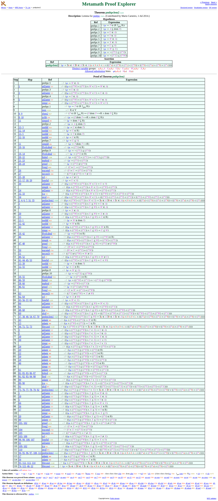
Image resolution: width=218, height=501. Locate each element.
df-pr (107, 486)
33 (23, 193)
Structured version (186, 7)
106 (25, 436)
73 (31, 326)
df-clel (160, 483)
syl (43, 177)
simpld (45, 144)
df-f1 (85, 488)
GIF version (213, 7)
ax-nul (166, 477)
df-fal (87, 483)
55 (23, 267)
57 (27, 300)
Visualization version (201, 7)
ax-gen (63, 477)
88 (34, 376)
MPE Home (19, 7)
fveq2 (45, 167)
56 (23, 300)
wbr (119, 473)
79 (34, 389)
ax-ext (147, 477)
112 (24, 463)
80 (20, 383)
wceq (58, 473)
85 (23, 373)
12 (20, 130)
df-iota (50, 488)
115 (24, 466)
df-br (134, 486)
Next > (214, 2)
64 (23, 296)
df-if (81, 486)
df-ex (96, 483)
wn (17, 473)
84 (31, 376)
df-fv (111, 488)
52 (23, 257)
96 (27, 453)
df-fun (60, 488)
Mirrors (3, 7)
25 (20, 177)
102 (25, 423)
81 (20, 376)
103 (20, 436)
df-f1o (102, 488)
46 (20, 237)
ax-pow (177, 477)
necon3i (46, 173)
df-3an (69, 483)
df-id (163, 486)
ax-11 (129, 477)
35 (33, 200)
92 (38, 389)
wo (39, 473)
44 (23, 260)
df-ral (197, 483)
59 (23, 280)
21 (20, 160)
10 (22, 117)
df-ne (179, 483)
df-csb (28, 486)
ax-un (195, 477)
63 (20, 293)
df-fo (93, 488)
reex (44, 110)
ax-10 (120, 477)
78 (31, 389)
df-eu (131, 483)
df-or (52, 483)
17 (23, 180)
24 (23, 164)
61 (23, 286)
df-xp (188, 486)
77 (27, 389)
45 (27, 260)
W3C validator (211, 498)
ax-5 (80, 477)
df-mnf (208, 488)
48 (23, 243)
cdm (131, 473)
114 (33, 463)
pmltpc (96, 16)
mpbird (45, 160)
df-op (116, 486)
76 (23, 389)
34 (20, 197)
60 (23, 283)
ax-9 (112, 477)
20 (20, 157)
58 (20, 283)
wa (31, 473)
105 (20, 433)
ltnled (45, 157)
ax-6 (88, 477)
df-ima (40, 488)
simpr (45, 103)
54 (31, 316)
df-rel (197, 486)
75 (20, 389)
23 (23, 160)
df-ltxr (14, 490)
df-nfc (170, 483)
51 (20, 253)
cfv (149, 473)
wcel (69, 473)
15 (20, 180)
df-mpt (153, 486)
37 (20, 316)
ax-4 (72, 477)
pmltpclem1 (48, 200)
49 (20, 257)
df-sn (99, 486)
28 (23, 177)
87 (34, 373)
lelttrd (45, 373)
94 (20, 453)
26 (20, 170)
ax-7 (96, 477)
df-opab (143, 486)
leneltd (45, 180)
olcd (44, 313)
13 (20, 127)
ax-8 (104, 477)
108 (35, 453)
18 (27, 180)
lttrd (44, 376)
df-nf (105, 483)
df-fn (69, 488)
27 (20, 173)
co (170, 473)
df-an (44, 483)
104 (20, 429)
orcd (44, 197)
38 (23, 316)
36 (20, 326)
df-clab (141, 483)
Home (10, 7)
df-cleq (151, 483)
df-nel (188, 483)
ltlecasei (46, 326)
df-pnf (198, 488)
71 (23, 326)
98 (20, 439)
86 (31, 373)
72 (27, 326)
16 (23, 137)
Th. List (27, 7)
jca (43, 193)
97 (31, 453)
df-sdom (188, 488)
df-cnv (206, 486)
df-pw (90, 486)
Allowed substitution (95, 71)
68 (23, 310)
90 (23, 383)
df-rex (206, 483)
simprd (45, 120)
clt (199, 473)
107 (32, 439)
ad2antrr (46, 86)
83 (27, 373)
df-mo (122, 483)
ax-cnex (205, 477)
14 (23, 130)
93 (20, 463)
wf (142, 473)
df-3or (59, 483)
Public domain (115, 498)
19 (20, 147)
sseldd (45, 127)
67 (34, 316)
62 (20, 296)
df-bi (36, 483)
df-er (150, 488)
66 (20, 303)
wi (24, 473)
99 (23, 439)
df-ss (64, 486)
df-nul (72, 486)
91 (20, 386)
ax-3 (56, 477)
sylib (44, 117)
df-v (10, 486)
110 (20, 449)
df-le (24, 490)
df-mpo (141, 488)
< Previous (204, 2)
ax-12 (138, 477)
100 (28, 439)
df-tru (78, 483)
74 (20, 466)
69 (20, 313)
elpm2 (45, 113)
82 (20, 373)
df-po (171, 486)
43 (20, 227)
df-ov (120, 488)
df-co (5, 488)
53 (31, 260)
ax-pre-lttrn (30, 480)
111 (39, 453)
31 (29, 200)
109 (20, 446)
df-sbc (19, 486)
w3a (47, 473)
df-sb (113, 483)
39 (20, 213)
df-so (180, 486)
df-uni (124, 486)
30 (20, 183)
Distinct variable (80, 68)
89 (20, 380)
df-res (31, 488)
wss (98, 473)
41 (20, 260)
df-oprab (129, 488)
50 (20, 250)
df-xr (5, 490)
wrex (88, 473)
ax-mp (38, 477)
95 (23, 453)
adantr (45, 320)
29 (31, 180)
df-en (168, 488)
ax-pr (186, 477)
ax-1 (45, 477)
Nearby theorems (211, 4)
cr (189, 473)
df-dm (13, 488)
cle (208, 473)
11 (20, 120)
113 (29, 463)
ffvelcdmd (47, 147)
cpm (181, 473)
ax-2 (50, 477)
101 (20, 423)
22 (23, 157)
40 (27, 316)
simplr (45, 187)
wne (79, 473)
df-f (77, 488)
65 (31, 300)
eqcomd (46, 170)
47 (20, 243)
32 (20, 193)
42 (23, 223)
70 (38, 316)
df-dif (38, 486)
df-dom (177, 488)
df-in (55, 486)
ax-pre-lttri (16, 480)
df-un (47, 486)
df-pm (158, 488)
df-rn (23, 488)
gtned (45, 164)
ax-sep (157, 477)
